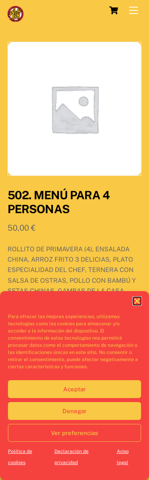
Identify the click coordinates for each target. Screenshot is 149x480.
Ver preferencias (74, 432)
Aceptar (74, 389)
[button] (137, 301)
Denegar (74, 411)
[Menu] (133, 10)
